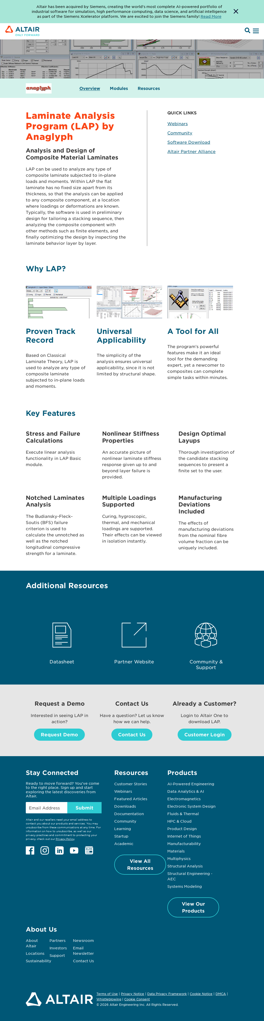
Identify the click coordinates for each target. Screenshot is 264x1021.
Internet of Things (184, 836)
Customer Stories (130, 783)
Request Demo (59, 734)
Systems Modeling (184, 886)
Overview (89, 88)
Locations (35, 953)
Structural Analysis (185, 866)
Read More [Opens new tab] (211, 16)
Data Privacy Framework (167, 994)
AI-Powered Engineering (190, 783)
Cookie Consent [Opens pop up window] (137, 999)
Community (179, 132)
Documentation (129, 813)
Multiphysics (179, 858)
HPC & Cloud (179, 821)
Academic (123, 843)
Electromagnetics (184, 798)
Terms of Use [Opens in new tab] (107, 994)
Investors (58, 948)
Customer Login (204, 734)
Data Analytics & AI (185, 791)
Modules (119, 88)
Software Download (188, 142)
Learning (122, 828)
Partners (57, 940)
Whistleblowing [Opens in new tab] (108, 999)
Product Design (182, 828)
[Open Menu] (255, 31)
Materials (176, 851)
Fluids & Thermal (183, 813)
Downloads (125, 806)
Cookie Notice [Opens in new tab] (201, 994)
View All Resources (140, 864)
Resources (149, 88)
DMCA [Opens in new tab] (221, 994)
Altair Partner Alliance (191, 151)
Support (57, 955)
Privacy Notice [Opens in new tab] (132, 994)
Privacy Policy (65, 838)
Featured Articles (130, 798)
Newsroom (83, 940)
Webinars (177, 123)
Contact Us (132, 734)
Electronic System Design (191, 806)
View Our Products (193, 907)
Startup (121, 836)
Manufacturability (184, 843)
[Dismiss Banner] (236, 11)
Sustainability (38, 960)
